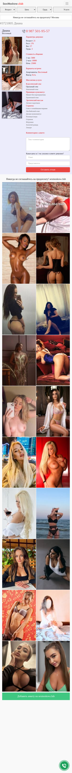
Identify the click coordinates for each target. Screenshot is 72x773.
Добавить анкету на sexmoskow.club (36, 696)
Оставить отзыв (48, 169)
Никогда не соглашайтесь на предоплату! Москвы (36, 17)
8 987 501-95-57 (38, 31)
